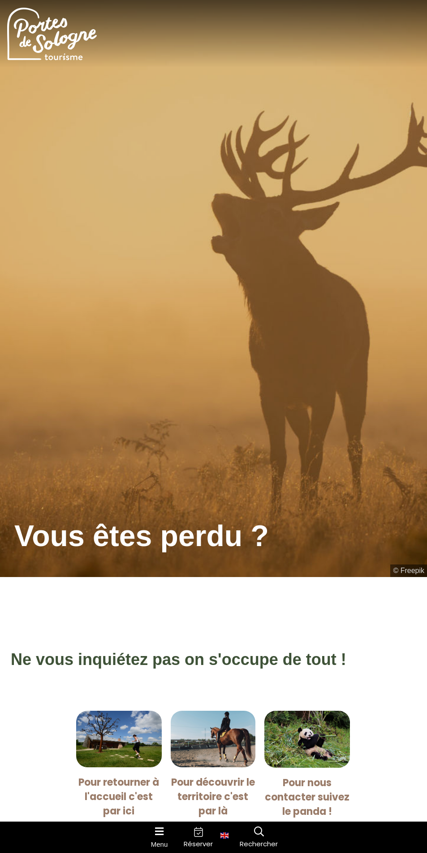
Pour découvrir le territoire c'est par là (213, 796)
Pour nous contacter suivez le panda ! (307, 797)
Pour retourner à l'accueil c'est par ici (118, 796)
